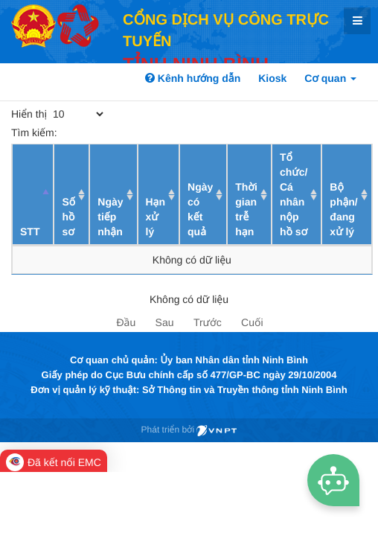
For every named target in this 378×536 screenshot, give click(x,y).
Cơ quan (330, 78)
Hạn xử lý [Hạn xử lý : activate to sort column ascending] (156, 216)
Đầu (125, 322)
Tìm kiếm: (120, 132)
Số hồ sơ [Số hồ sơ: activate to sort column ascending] (68, 216)
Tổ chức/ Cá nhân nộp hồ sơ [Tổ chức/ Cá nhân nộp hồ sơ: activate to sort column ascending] (293, 194)
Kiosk (272, 78)
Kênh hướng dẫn (192, 78)
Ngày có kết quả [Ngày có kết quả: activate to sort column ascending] (200, 209)
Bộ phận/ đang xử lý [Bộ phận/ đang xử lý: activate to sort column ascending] (343, 209)
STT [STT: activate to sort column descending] (29, 231)
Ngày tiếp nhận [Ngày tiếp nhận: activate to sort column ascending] (110, 216)
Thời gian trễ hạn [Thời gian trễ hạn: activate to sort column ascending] (246, 209)
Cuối (252, 322)
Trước (207, 322)
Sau (165, 322)
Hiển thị (58, 114)
